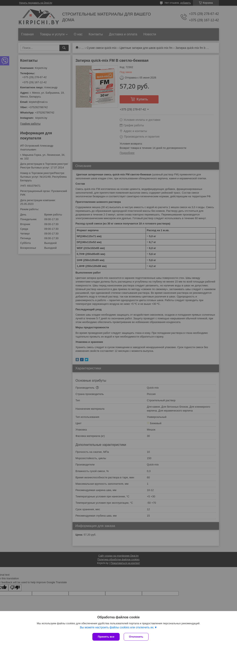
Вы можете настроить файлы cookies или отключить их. (117, 627)
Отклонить (136, 636)
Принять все (106, 636)
